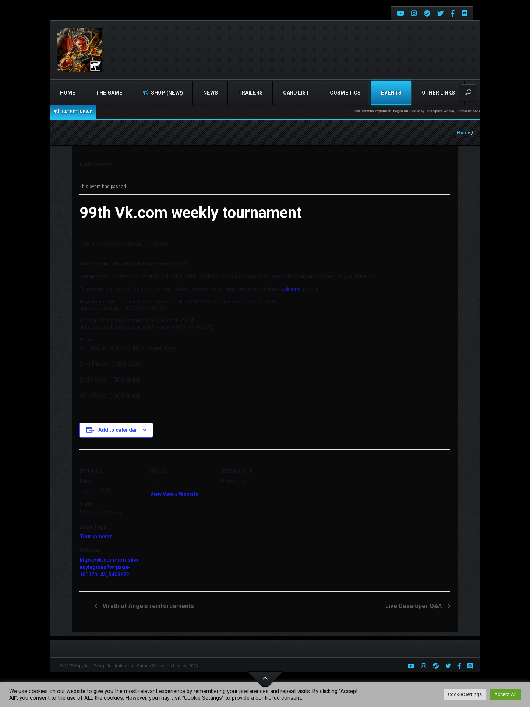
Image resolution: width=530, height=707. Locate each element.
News (210, 93)
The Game (109, 93)
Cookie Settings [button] (465, 694)
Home (67, 93)
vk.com (292, 289)
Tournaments (96, 537)
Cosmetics (345, 93)
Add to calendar (117, 430)
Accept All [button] (505, 694)
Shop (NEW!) (163, 93)
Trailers (250, 93)
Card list (296, 93)
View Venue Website (174, 494)
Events (391, 93)
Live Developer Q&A (414, 605)
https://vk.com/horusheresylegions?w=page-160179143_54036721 (109, 567)
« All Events (96, 164)
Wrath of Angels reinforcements (147, 605)
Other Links (438, 93)
